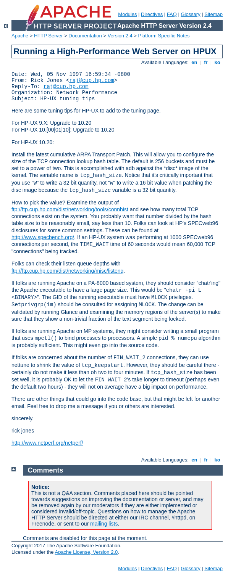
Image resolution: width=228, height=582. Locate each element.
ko (217, 62)
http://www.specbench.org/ (42, 237)
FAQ (172, 14)
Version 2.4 (120, 36)
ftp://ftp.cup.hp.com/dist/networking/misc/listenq (67, 271)
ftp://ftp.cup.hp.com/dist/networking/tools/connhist (69, 209)
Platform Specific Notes (164, 36)
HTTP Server (48, 36)
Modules (127, 14)
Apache (19, 36)
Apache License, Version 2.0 (86, 552)
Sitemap (213, 14)
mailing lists (104, 524)
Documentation (85, 36)
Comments (45, 470)
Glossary (190, 14)
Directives (152, 14)
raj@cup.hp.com (91, 80)
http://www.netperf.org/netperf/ (47, 443)
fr (206, 62)
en (194, 62)
